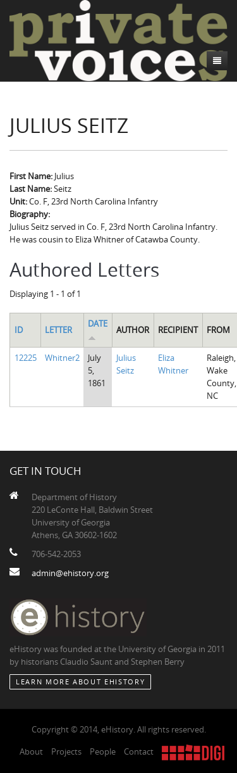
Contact (139, 751)
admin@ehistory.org (70, 573)
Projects (66, 751)
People (103, 751)
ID (19, 330)
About (31, 751)
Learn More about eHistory (80, 681)
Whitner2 (62, 357)
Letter (58, 330)
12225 (26, 357)
